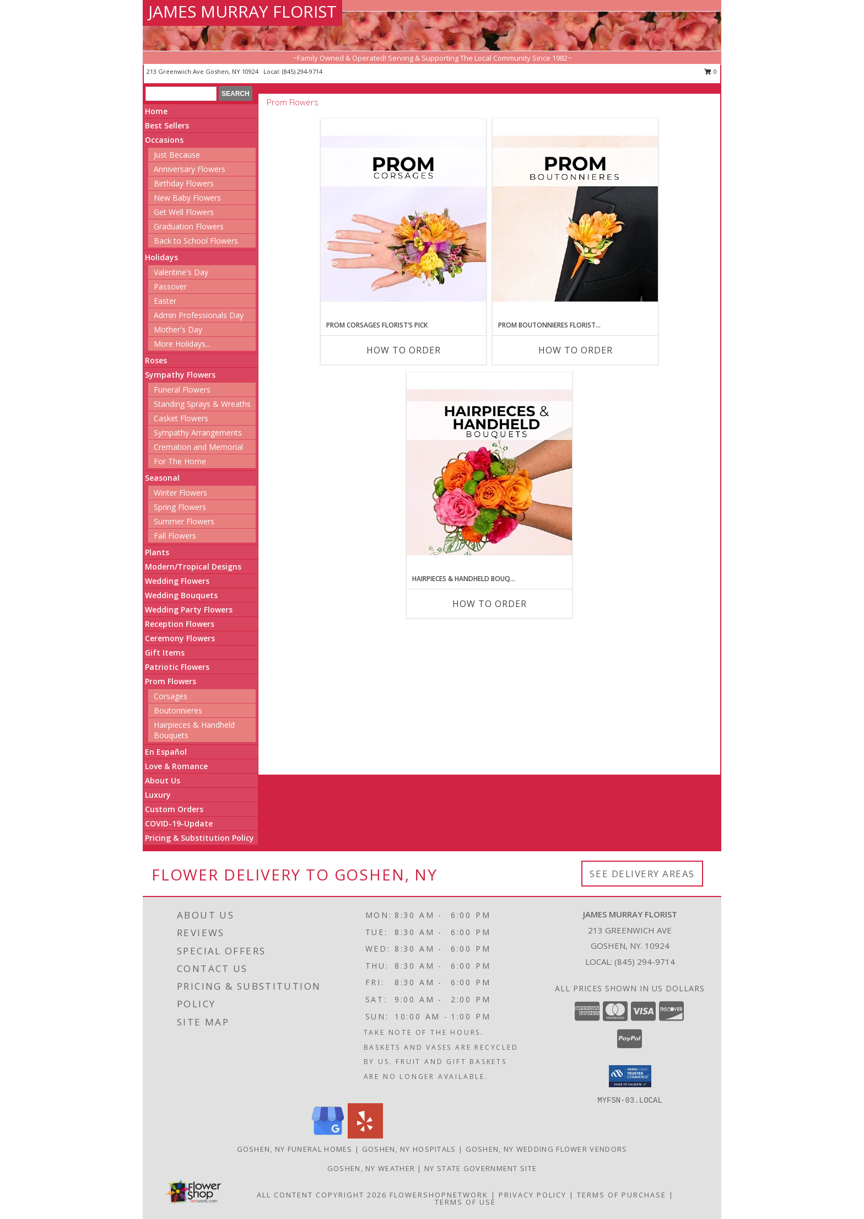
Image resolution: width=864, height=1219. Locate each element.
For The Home (180, 461)
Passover (170, 286)
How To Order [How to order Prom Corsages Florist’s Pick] (403, 350)
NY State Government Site (480, 1168)
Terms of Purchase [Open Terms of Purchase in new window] (621, 1195)
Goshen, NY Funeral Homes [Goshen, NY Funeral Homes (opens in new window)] (295, 1149)
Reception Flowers (179, 624)
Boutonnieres (178, 710)
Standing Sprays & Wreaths (202, 404)
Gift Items (165, 652)
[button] (630, 1076)
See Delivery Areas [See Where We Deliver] (642, 873)
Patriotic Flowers (177, 667)
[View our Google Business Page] (327, 1135)
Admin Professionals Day (199, 315)
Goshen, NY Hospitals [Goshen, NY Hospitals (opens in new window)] (409, 1149)
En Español (166, 752)
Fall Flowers (175, 535)
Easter (165, 301)
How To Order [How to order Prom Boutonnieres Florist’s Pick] (575, 350)
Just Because (177, 154)
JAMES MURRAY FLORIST (242, 11)
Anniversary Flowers (189, 169)
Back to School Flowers (196, 240)
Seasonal (162, 477)
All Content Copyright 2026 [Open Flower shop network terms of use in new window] (322, 1195)
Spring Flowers (180, 507)
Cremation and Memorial (198, 447)
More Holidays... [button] (182, 344)
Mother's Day (178, 329)
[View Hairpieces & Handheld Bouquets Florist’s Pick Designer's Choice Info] (489, 473)
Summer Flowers (184, 521)
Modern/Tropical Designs (193, 566)
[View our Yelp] (365, 1135)
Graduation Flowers (189, 226)
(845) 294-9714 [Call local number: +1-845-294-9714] (302, 71)
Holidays (161, 257)
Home (156, 111)
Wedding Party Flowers (189, 609)
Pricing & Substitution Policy (199, 838)
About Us (162, 780)
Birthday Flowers (184, 183)
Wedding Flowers (177, 581)
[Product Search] (181, 94)
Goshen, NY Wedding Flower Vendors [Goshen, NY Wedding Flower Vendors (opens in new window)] (547, 1149)
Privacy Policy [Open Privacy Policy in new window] (532, 1195)
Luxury (158, 795)
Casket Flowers (181, 418)
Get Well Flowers (184, 212)
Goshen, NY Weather (371, 1168)
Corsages (170, 696)
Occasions (164, 140)
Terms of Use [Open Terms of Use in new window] (465, 1202)
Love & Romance (176, 766)
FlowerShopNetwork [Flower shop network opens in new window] (439, 1195)
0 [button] (710, 71)
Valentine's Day (181, 272)
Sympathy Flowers (180, 374)
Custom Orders (174, 809)
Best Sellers (167, 125)
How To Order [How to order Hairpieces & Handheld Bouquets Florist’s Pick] (489, 604)
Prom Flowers (170, 681)
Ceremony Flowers (180, 638)
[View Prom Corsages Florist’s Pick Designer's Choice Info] (403, 219)
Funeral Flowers (182, 389)
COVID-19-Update (179, 823)
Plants (157, 552)
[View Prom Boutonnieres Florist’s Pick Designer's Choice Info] (575, 219)
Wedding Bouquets (181, 595)
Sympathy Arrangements (198, 432)
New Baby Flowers (187, 197)
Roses (156, 360)
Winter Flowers (180, 492)
